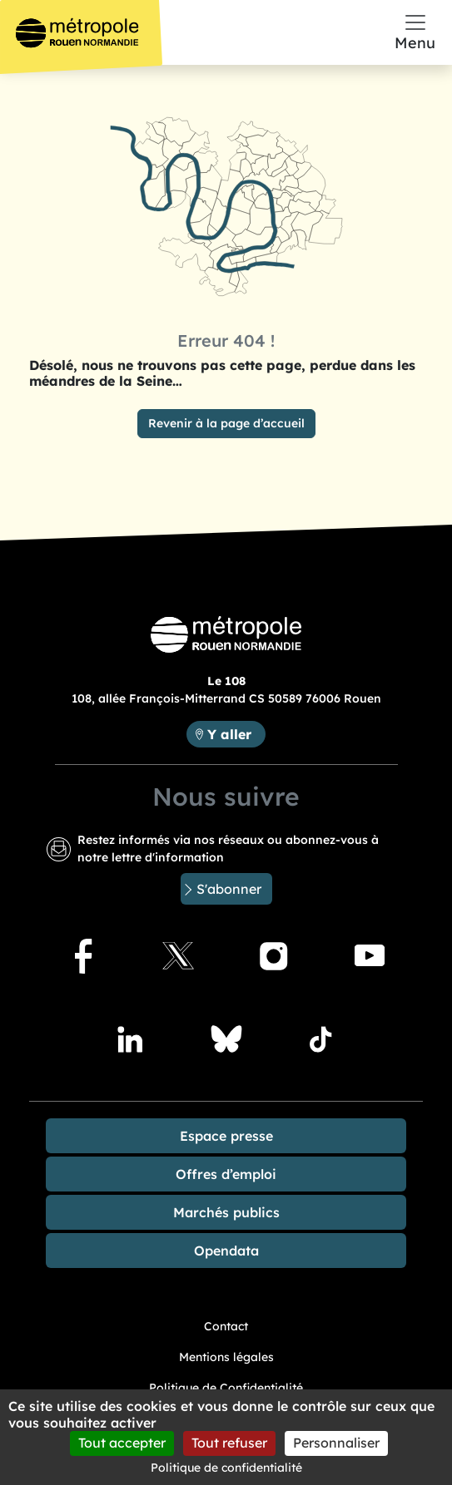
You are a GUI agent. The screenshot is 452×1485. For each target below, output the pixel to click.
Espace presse (226, 1135)
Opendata (226, 1250)
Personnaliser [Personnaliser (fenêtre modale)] (336, 1442)
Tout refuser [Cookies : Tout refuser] (229, 1442)
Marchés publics (226, 1212)
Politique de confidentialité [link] (226, 1467)
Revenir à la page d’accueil (226, 423)
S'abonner (228, 889)
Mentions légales (226, 1356)
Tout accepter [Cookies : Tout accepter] (122, 1442)
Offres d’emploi (226, 1174)
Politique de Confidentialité (226, 1387)
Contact (226, 1326)
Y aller (236, 732)
